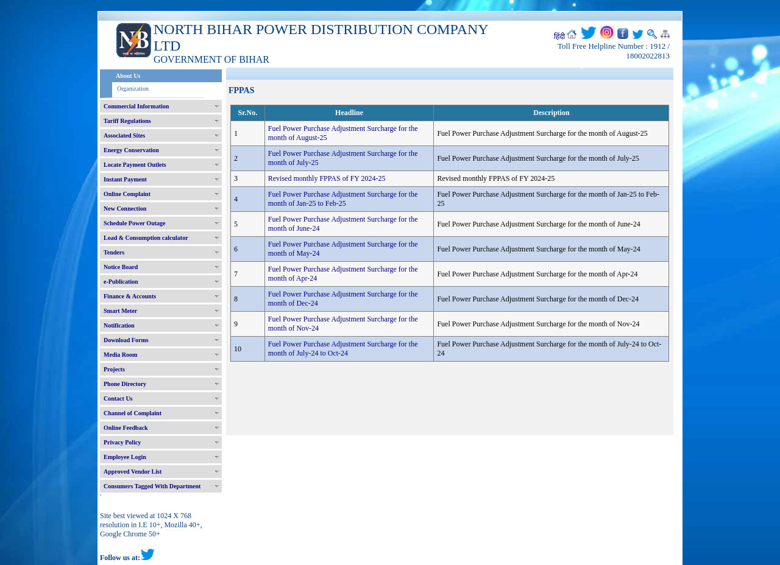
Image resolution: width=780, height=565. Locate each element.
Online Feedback (126, 427)
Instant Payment (125, 179)
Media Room (120, 354)
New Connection (125, 208)
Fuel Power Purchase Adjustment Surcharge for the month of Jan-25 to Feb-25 (343, 199)
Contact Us (118, 398)
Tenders (114, 252)
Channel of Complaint (132, 413)
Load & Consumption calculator (146, 237)
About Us (128, 75)
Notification (119, 325)
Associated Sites (124, 135)
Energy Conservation (131, 150)
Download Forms (126, 340)
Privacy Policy (122, 442)
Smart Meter (120, 310)
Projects (114, 369)
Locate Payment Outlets (135, 164)
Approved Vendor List (132, 471)
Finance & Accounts (130, 296)
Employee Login (125, 457)
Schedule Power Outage (134, 223)
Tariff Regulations (127, 121)
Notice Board (121, 267)
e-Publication (121, 281)
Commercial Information (136, 106)
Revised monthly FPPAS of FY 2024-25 (327, 178)
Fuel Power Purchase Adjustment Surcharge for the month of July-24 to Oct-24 (343, 348)
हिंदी (559, 36)
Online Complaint (127, 194)
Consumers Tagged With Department (152, 486)
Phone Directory (125, 384)
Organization (133, 88)
